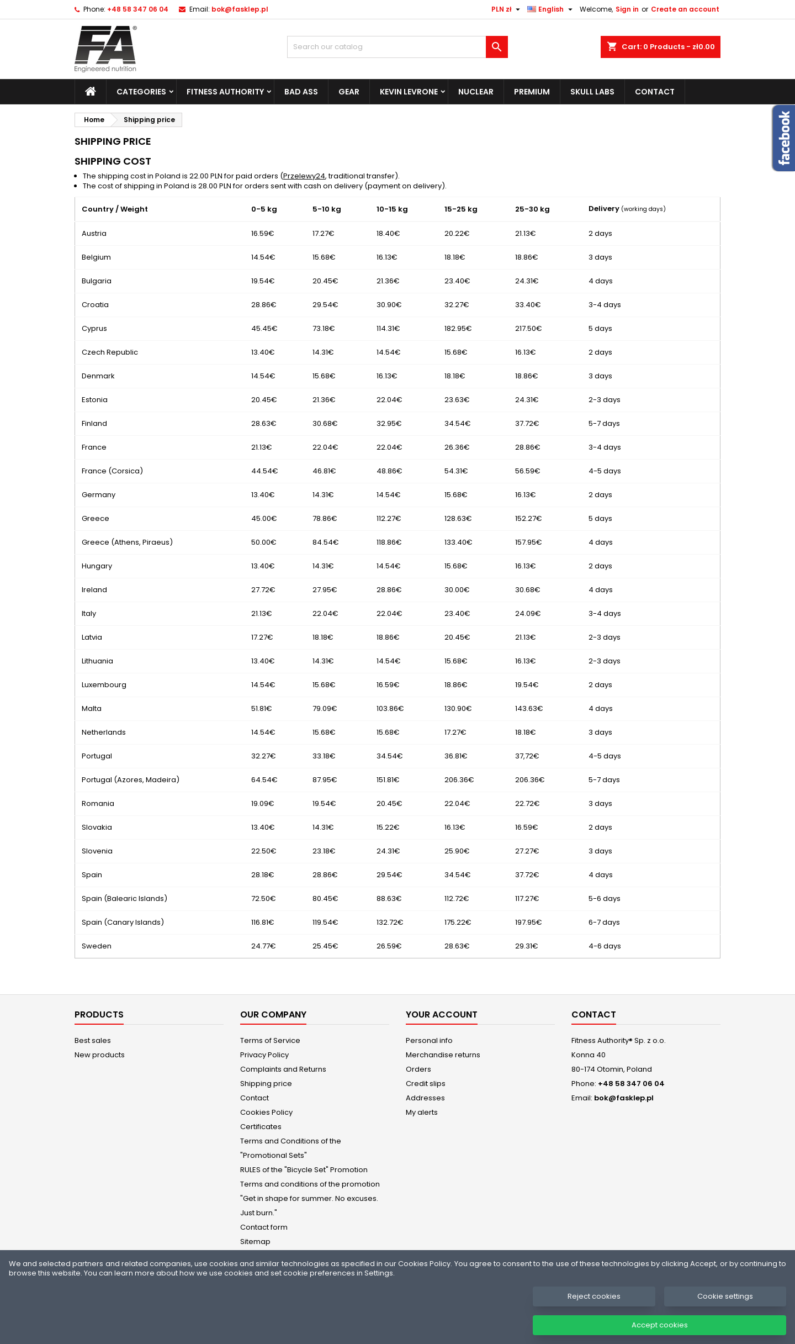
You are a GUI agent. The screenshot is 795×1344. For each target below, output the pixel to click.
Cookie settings (725, 1305)
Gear (348, 91)
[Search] (397, 47)
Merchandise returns (443, 1055)
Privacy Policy (264, 1055)
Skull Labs (592, 91)
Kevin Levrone (409, 91)
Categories (141, 91)
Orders (418, 1069)
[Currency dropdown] (507, 9)
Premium (532, 91)
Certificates (261, 1126)
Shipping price (266, 1083)
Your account (442, 1014)
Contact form (264, 1227)
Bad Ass (301, 91)
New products (100, 1055)
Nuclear (476, 91)
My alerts (422, 1112)
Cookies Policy (266, 1112)
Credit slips (426, 1083)
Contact (655, 91)
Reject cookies (594, 1305)
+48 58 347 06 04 (137, 9)
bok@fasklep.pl (239, 9)
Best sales (93, 1040)
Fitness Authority (225, 91)
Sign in (627, 9)
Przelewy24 (304, 176)
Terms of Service (270, 1040)
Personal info (429, 1040)
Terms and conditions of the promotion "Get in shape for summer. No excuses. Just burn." (310, 1198)
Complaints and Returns (283, 1069)
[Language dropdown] (551, 9)
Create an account (685, 9)
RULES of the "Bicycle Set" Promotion (304, 1169)
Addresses (425, 1098)
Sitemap (255, 1241)
